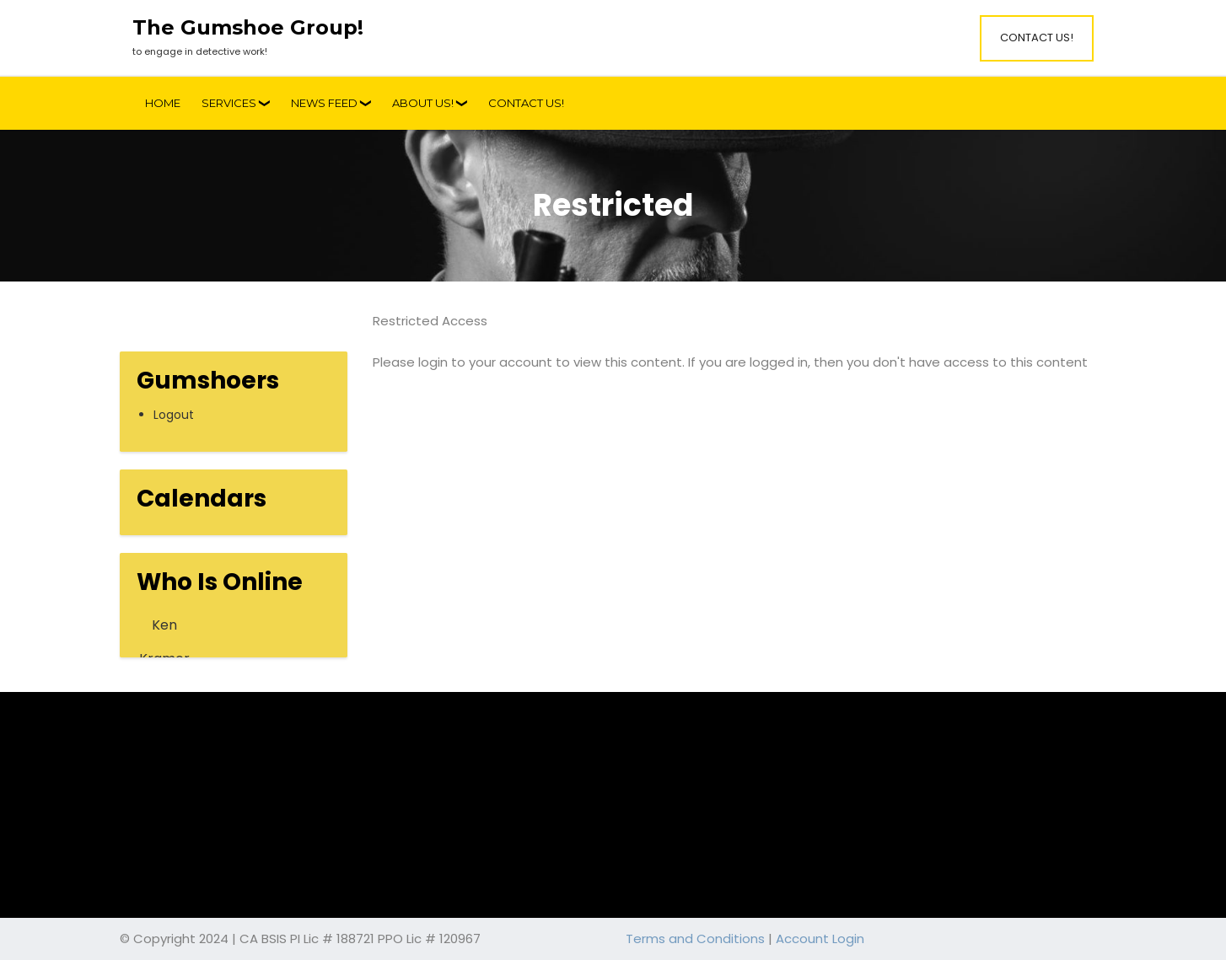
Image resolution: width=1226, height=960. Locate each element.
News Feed (324, 103)
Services (229, 103)
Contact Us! (1036, 37)
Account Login (820, 938)
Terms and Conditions (695, 938)
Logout (173, 414)
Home (162, 103)
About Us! (423, 103)
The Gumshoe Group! (247, 28)
